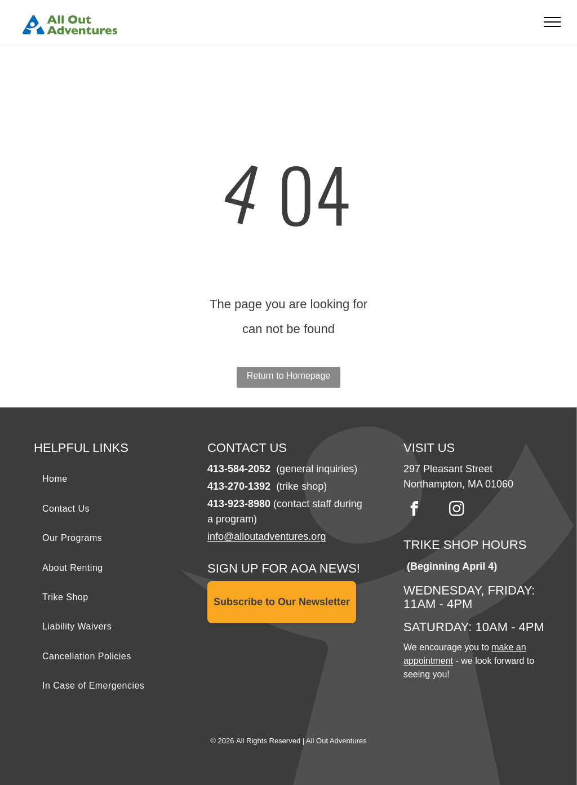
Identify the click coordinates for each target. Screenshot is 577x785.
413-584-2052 (238, 468)
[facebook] (414, 510)
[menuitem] (115, 479)
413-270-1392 (238, 486)
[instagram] (457, 510)
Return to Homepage (289, 375)
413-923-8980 (238, 503)
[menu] (552, 22)
